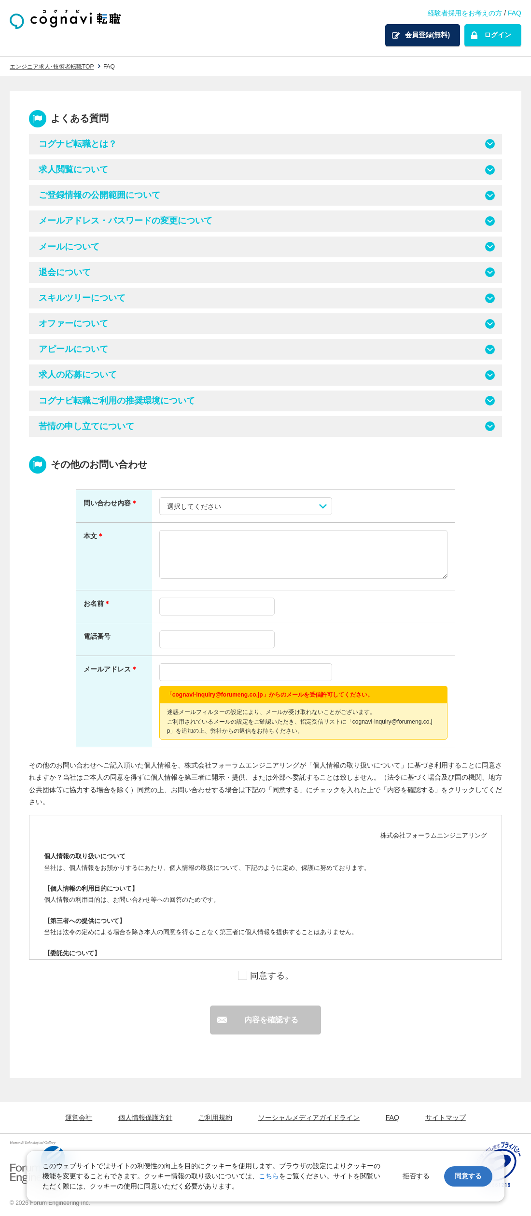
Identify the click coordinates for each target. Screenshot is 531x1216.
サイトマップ (445, 1117)
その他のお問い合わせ (99, 464)
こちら (269, 1176)
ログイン (497, 35)
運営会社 (78, 1117)
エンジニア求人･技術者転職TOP (52, 66)
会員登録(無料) (427, 35)
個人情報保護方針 (145, 1117)
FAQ (514, 13)
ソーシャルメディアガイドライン (309, 1117)
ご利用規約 (215, 1117)
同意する (468, 1176)
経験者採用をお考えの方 (465, 13)
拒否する (416, 1176)
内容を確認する (271, 1020)
